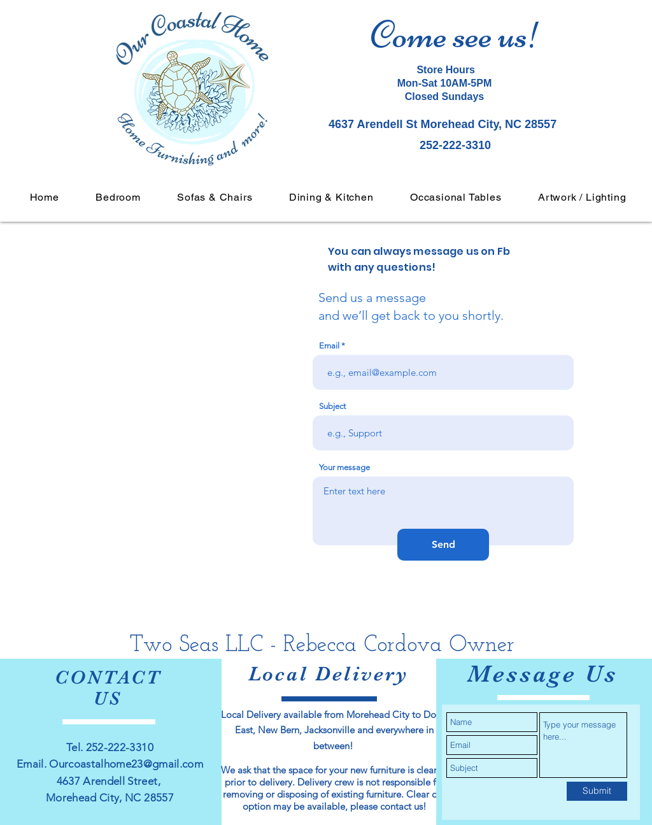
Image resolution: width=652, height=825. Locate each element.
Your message (344, 467)
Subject (332, 406)
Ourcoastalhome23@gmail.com (126, 763)
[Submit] (597, 791)
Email (329, 345)
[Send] (443, 545)
